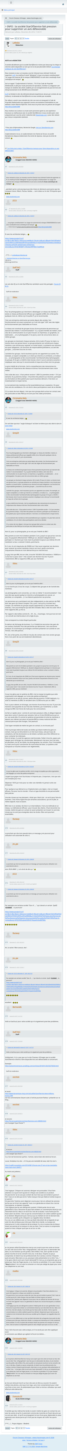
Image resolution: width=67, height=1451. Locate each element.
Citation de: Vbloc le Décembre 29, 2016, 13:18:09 (20, 448)
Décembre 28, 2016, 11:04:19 (14, 50)
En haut (8, 1428)
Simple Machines (41, 1446)
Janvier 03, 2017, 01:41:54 (16, 1138)
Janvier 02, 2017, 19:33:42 (16, 1041)
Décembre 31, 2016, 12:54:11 (17, 967)
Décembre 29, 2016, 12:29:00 (16, 276)
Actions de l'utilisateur (54, 38)
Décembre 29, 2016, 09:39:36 (16, 166)
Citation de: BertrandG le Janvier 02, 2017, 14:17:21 (21, 1047)
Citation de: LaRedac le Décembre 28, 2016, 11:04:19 (21, 173)
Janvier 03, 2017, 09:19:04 (16, 1280)
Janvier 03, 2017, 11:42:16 (16, 1404)
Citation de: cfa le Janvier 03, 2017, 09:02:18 (19, 1286)
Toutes (27, 38)
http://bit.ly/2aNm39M (12, 107)
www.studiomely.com (13, 197)
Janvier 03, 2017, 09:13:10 (16, 1242)
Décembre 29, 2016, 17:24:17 (16, 759)
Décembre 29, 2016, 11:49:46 (18, 208)
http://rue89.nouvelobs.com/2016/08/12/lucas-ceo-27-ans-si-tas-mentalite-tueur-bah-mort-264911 (31, 1166)
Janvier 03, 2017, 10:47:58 (16, 1348)
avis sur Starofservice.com (44, 127)
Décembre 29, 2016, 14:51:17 (16, 442)
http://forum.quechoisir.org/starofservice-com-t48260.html (25, 1121)
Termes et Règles (32, 1440)
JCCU (15, 200)
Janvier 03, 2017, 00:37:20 (16, 1086)
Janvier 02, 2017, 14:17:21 (16, 1016)
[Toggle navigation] (11, 2)
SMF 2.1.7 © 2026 (29, 1446)
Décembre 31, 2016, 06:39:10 (17, 942)
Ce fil (6, 94)
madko (16, 1271)
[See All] (6, 18)
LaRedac (16, 42)
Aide (23, 1440)
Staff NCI (16, 267)
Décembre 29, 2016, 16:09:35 (16, 571)
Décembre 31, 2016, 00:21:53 (17, 882)
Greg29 (16, 433)
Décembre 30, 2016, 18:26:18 (17, 853)
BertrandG (17, 1007)
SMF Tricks (38, 1444)
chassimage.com (41, 115)
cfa (14, 1176)
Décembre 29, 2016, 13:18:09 (16, 305)
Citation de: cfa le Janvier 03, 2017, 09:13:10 (19, 1354)
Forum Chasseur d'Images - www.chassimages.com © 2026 (33, 1438)
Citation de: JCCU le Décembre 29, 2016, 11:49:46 (20, 413)
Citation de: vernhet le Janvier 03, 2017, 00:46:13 (20, 1145)
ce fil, (14, 75)
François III (17, 1396)
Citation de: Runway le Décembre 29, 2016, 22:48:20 (21, 859)
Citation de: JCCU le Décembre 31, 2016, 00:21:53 (20, 973)
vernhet (16, 1077)
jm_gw (15, 844)
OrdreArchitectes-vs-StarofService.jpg (17, 258)
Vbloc (15, 297)
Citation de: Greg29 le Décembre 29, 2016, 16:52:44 (21, 766)
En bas (7, 38)
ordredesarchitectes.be (19, 255)
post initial (8, 426)
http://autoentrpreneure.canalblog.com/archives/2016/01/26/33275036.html (32, 1066)
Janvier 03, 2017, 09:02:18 (16, 1185)
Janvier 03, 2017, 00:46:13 (16, 1113)
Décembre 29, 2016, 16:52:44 (16, 650)
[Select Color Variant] (63, 4)
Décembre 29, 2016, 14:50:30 (16, 407)
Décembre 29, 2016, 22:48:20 (17, 828)
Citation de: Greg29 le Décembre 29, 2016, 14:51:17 (21, 579)
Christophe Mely (20, 157)
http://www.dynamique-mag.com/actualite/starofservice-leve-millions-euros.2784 (29, 1094)
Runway (16, 819)
